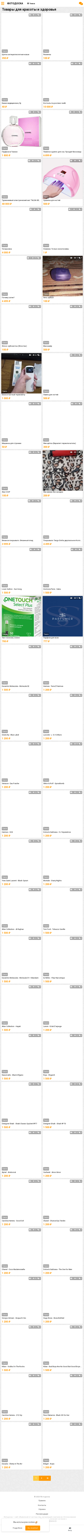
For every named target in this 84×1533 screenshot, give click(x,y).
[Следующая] (42, 1478)
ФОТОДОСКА (15, 3)
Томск (31, 3)
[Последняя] (47, 1478)
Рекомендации (42, 1514)
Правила (42, 1501)
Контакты (42, 1505)
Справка (42, 1509)
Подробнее (17, 1528)
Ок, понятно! (33, 1528)
